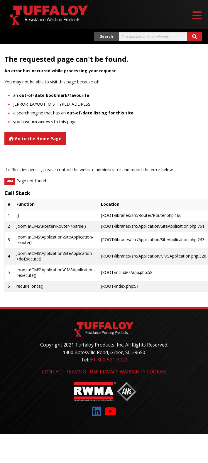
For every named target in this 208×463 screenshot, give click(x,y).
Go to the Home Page (35, 138)
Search (106, 36)
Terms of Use (82, 371)
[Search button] (194, 36)
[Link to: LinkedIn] (96, 411)
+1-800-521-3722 (108, 359)
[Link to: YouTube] (110, 411)
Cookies (156, 371)
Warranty (133, 371)
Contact (53, 371)
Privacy (109, 371)
